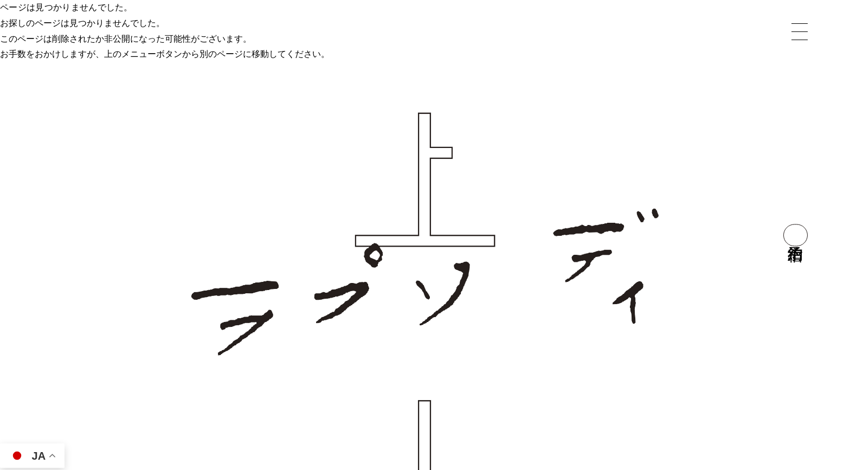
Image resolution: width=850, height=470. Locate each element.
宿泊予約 (795, 235)
